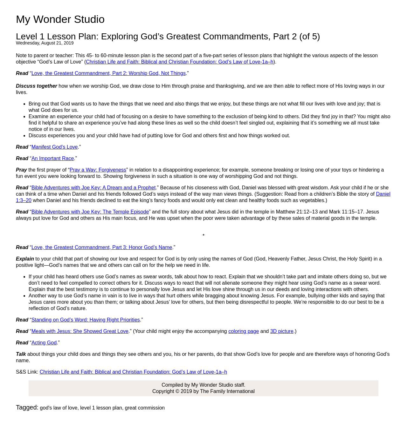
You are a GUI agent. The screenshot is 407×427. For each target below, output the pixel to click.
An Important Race (52, 158)
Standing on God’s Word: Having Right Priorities (85, 319)
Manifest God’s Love (54, 147)
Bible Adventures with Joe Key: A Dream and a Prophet (93, 187)
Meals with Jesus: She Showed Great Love (79, 331)
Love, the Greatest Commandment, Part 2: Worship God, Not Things (108, 73)
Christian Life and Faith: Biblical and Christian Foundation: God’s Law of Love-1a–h (179, 61)
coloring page (243, 331)
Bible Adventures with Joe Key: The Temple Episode (90, 211)
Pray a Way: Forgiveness (98, 170)
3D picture (281, 331)
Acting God (44, 342)
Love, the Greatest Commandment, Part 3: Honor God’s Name (101, 247)
